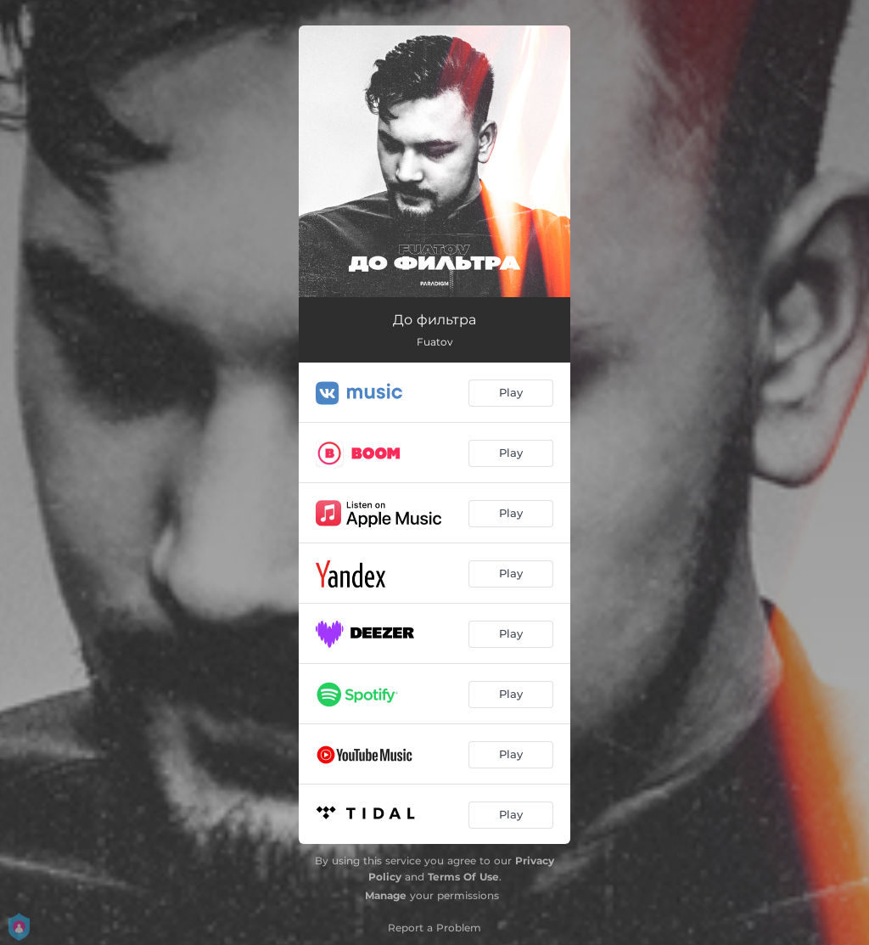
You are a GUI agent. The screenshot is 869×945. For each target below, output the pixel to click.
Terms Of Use (463, 876)
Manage (385, 895)
